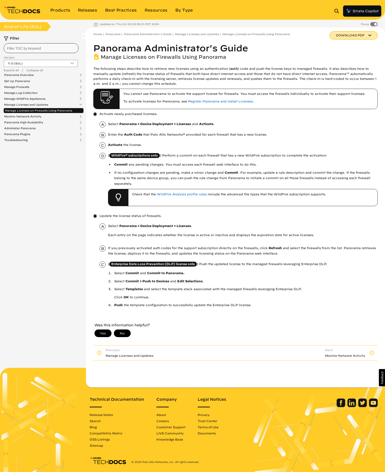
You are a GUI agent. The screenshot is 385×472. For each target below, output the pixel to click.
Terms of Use (208, 427)
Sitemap (96, 445)
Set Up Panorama (17, 81)
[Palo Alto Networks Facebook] (341, 406)
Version (9, 57)
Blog (93, 427)
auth (234, 69)
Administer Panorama (20, 128)
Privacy (204, 414)
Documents (207, 433)
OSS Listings (100, 439)
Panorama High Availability (23, 122)
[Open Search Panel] (338, 11)
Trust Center (207, 421)
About (161, 414)
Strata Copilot (362, 11)
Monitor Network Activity (22, 116)
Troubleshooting (16, 140)
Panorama (113, 34)
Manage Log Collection (20, 92)
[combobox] (41, 48)
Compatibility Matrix (106, 433)
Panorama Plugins (17, 134)
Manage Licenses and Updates (26, 104)
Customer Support (170, 427)
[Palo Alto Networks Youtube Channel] (373, 406)
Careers (162, 421)
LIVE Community (170, 433)
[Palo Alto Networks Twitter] (363, 406)
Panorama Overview (19, 74)
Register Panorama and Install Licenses (220, 101)
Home (97, 34)
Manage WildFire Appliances (24, 98)
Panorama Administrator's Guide (148, 34)
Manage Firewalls (16, 87)
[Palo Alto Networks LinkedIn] (352, 406)
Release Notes (101, 414)
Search (95, 421)
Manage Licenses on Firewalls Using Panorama (38, 110)
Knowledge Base (169, 439)
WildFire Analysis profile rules (182, 194)
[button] (382, 377)
